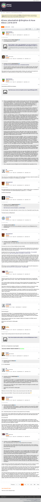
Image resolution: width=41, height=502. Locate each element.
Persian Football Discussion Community (16, 12)
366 (34, 484)
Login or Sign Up (36, 0)
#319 (38, 175)
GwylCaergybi (8, 304)
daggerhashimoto (9, 31)
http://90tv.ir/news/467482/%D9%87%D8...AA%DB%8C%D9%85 (16, 64)
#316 (38, 37)
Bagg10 (7, 352)
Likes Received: (19, 58)
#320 (38, 187)
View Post (19, 63)
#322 (38, 222)
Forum (4, 12)
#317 (38, 61)
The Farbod (8, 196)
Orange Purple (3, 496)
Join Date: (7, 58)
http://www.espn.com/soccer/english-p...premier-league (14, 207)
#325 (38, 309)
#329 (38, 402)
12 (19, 484)
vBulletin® (35, 500)
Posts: (14, 58)
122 (31, 484)
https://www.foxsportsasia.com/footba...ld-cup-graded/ (26, 252)
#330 (38, 439)
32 (25, 484)
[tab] (2, 27)
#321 (38, 202)
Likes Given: (27, 58)
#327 (38, 358)
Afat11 (7, 271)
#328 (38, 374)
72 (28, 484)
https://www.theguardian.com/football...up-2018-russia (19, 253)
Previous (13, 484)
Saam (7, 55)
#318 (38, 84)
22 (22, 484)
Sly (6, 169)
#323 (38, 239)
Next (38, 484)
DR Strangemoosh (9, 182)
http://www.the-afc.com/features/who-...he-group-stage (17, 266)
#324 (38, 276)
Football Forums (8, 12)
